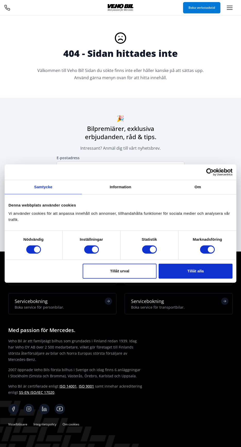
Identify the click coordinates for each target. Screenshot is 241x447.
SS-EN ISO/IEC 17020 (36, 392)
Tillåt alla (195, 271)
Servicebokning (63, 304)
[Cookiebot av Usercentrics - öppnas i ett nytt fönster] (210, 172)
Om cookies (71, 424)
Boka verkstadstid (201, 7)
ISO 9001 (86, 386)
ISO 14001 (68, 386)
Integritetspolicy (44, 424)
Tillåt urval (119, 271)
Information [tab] (120, 187)
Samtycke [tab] (43, 187)
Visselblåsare (17, 424)
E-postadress (68, 157)
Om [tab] (197, 187)
